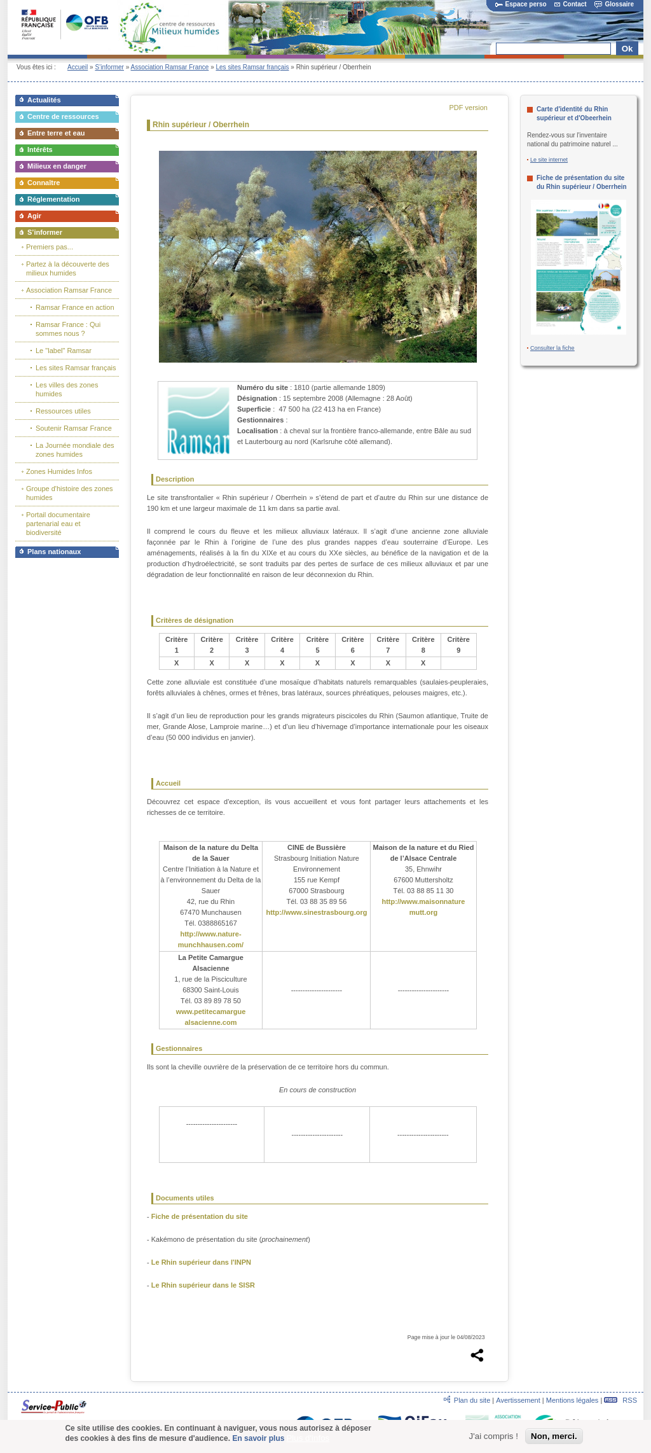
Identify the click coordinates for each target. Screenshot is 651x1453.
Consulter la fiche (552, 348)
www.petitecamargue (211, 1011)
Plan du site (472, 1400)
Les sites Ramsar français (252, 67)
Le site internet (549, 159)
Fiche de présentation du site (199, 1216)
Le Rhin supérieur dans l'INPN (201, 1262)
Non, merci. (554, 1436)
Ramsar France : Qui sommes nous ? (68, 329)
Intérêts (40, 149)
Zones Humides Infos (59, 471)
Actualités (44, 100)
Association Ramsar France (170, 67)
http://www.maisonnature (423, 901)
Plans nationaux (54, 551)
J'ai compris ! (493, 1436)
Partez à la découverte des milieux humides (67, 268)
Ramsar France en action (75, 307)
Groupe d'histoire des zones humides (69, 493)
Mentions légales (572, 1400)
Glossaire (614, 4)
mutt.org (423, 912)
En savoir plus (258, 1438)
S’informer (109, 67)
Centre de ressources (63, 116)
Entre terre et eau (56, 133)
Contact (570, 4)
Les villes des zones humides (67, 389)
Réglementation (53, 199)
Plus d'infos (307, 1438)
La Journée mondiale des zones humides (75, 449)
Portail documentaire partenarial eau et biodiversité (58, 523)
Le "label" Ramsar (64, 350)
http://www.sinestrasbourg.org (316, 912)
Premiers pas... (49, 247)
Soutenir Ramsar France (74, 428)
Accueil (77, 67)
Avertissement (518, 1400)
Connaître (43, 182)
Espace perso (521, 4)
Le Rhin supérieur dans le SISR (203, 1285)
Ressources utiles (63, 411)
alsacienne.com (211, 1022)
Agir (34, 215)
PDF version (468, 107)
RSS (620, 1400)
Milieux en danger (56, 166)
